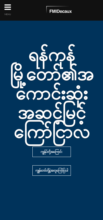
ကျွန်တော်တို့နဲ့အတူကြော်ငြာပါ (51, 170)
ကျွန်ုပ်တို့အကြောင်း (51, 152)
